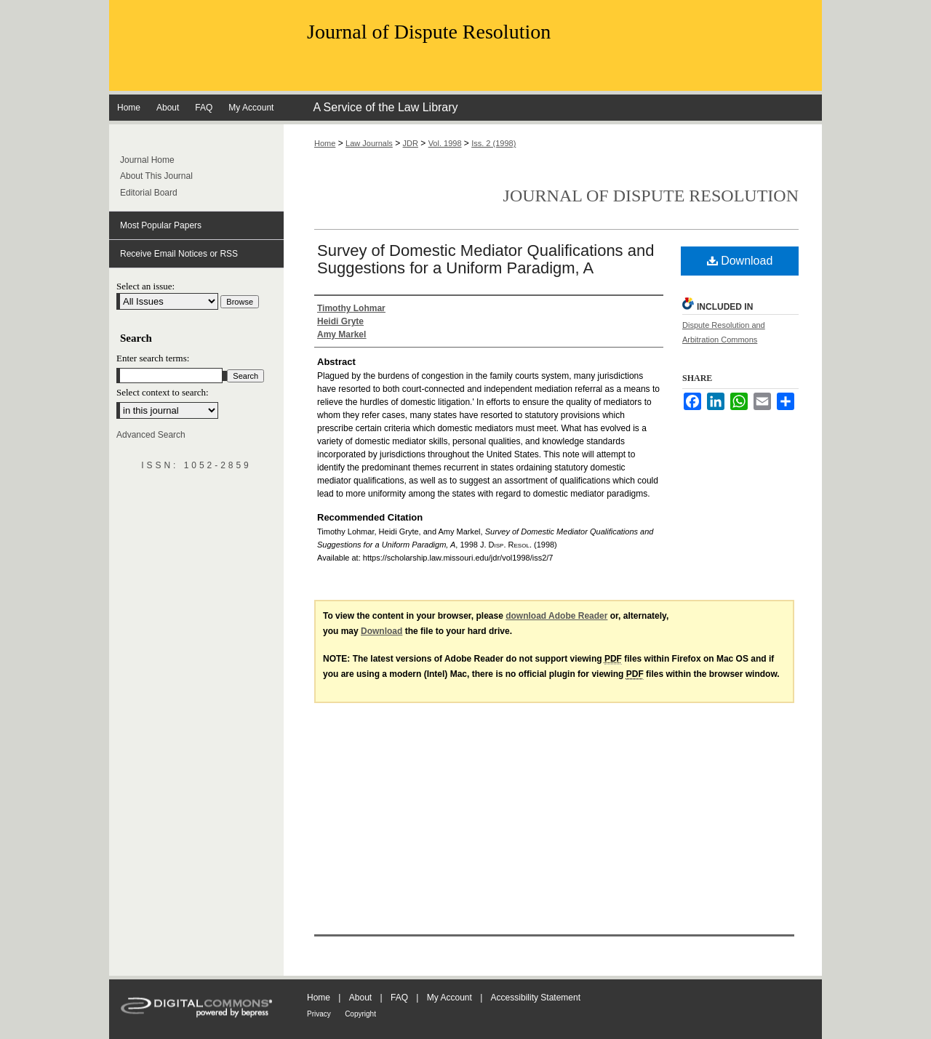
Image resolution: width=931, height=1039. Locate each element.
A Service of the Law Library (385, 107)
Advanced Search (150, 435)
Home (324, 143)
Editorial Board (148, 193)
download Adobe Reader (556, 616)
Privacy (319, 1014)
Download (740, 260)
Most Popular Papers (160, 225)
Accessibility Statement (535, 997)
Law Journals (369, 143)
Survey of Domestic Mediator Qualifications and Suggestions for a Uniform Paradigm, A (485, 259)
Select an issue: (145, 286)
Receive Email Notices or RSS (179, 254)
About (360, 997)
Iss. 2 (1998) (493, 143)
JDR (410, 143)
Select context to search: (162, 392)
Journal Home (147, 160)
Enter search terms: (152, 358)
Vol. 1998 (445, 143)
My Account (449, 997)
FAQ (399, 997)
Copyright (360, 1014)
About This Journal (156, 176)
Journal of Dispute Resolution (429, 31)
